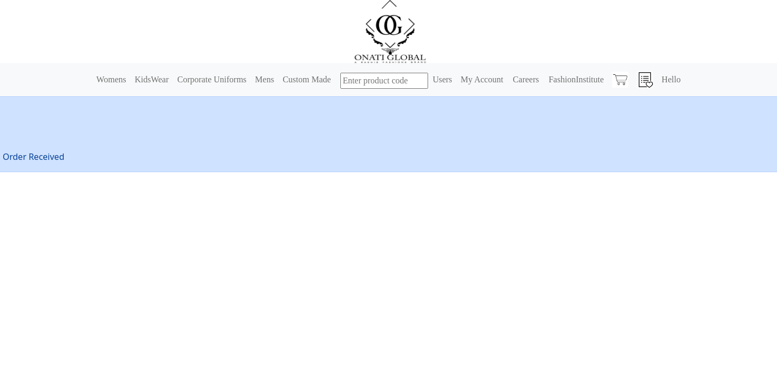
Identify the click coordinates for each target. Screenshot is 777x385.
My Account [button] (482, 79)
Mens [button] (265, 79)
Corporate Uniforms (211, 79)
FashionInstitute (576, 79)
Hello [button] (671, 79)
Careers (526, 79)
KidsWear (152, 79)
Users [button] (442, 79)
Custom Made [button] (307, 79)
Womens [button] (111, 79)
